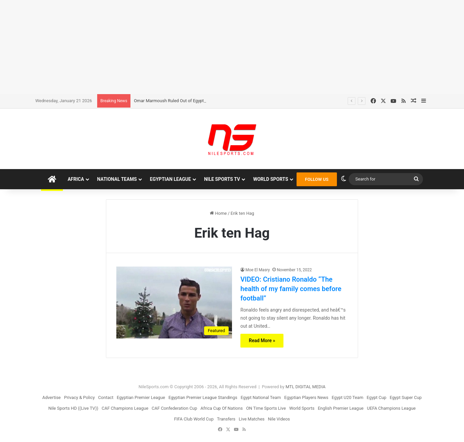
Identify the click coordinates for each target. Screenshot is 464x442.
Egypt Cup (376, 397)
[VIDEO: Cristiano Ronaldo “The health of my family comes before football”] (174, 302)
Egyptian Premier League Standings (202, 397)
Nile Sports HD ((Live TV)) (73, 408)
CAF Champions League (125, 408)
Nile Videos (279, 418)
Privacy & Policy (79, 397)
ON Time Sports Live (266, 408)
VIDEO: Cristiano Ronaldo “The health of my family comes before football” (290, 288)
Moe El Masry (257, 270)
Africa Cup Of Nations (221, 408)
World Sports (270, 179)
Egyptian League (170, 179)
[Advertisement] (232, 47)
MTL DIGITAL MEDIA (305, 386)
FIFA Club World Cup (194, 418)
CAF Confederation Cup (174, 408)
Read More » (262, 340)
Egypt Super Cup (406, 397)
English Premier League (340, 408)
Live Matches (252, 418)
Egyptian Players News (306, 397)
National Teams (117, 179)
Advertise (51, 397)
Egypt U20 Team (347, 397)
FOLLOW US (316, 179)
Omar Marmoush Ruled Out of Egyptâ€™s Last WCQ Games (191, 100)
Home (218, 213)
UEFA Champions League (391, 408)
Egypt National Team (261, 397)
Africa (76, 179)
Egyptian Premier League (141, 397)
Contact (105, 397)
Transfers (226, 418)
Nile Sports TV (222, 179)
